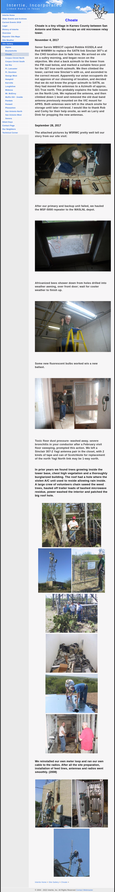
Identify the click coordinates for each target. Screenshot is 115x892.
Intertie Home (8, 15)
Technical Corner (10, 133)
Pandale (9, 101)
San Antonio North (13, 111)
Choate (8, 54)
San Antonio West (13, 115)
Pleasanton (10, 108)
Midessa (9, 90)
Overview (6, 33)
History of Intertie (10, 29)
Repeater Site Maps (11, 37)
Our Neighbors (9, 129)
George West (11, 76)
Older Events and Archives (14, 19)
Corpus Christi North (14, 58)
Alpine (8, 47)
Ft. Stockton (10, 72)
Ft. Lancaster (11, 69)
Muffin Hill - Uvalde (14, 97)
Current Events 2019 (11, 22)
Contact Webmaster (84, 890)
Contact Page (8, 126)
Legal (4, 26)
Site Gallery (7, 44)
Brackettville (11, 51)
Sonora (8, 118)
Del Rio (8, 65)
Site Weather (8, 40)
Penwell (8, 104)
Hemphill (9, 79)
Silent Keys (7, 122)
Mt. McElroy (10, 94)
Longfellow (10, 86)
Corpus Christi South (15, 62)
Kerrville (9, 83)
